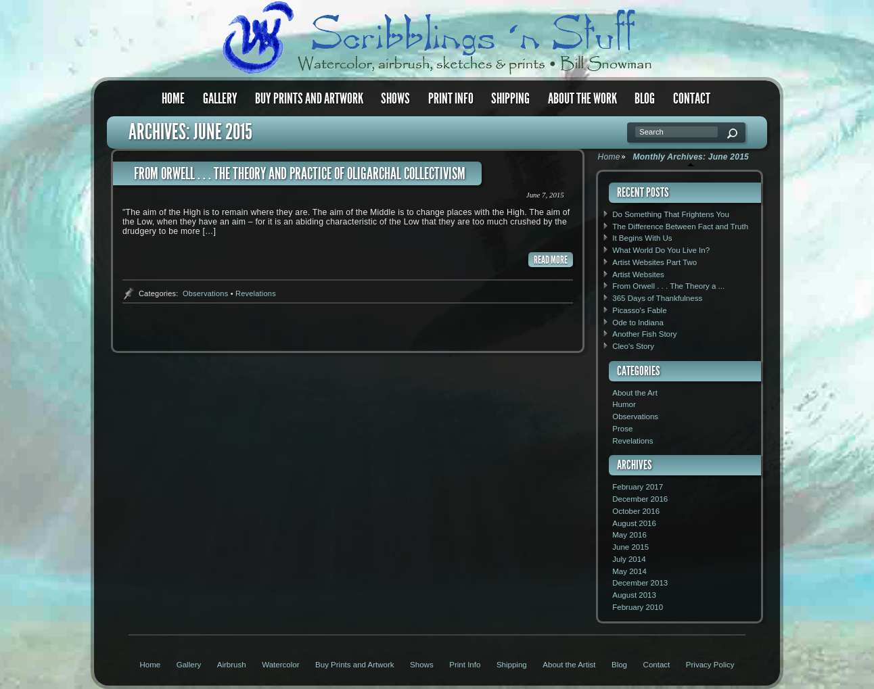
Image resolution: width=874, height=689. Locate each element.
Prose (622, 429)
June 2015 (630, 547)
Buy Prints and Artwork (309, 98)
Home (173, 98)
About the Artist (569, 665)
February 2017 (637, 487)
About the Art (635, 393)
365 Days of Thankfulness (657, 298)
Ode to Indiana (638, 322)
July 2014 (628, 559)
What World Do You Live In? (661, 250)
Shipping (510, 98)
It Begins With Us (642, 238)
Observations (205, 293)
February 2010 (637, 607)
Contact (691, 98)
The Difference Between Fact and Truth (680, 226)
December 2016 (640, 499)
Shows (395, 98)
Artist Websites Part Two (654, 262)
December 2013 (640, 583)
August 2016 (634, 523)
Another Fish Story (644, 334)
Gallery (220, 98)
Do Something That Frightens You (670, 214)
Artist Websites (638, 274)
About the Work (582, 98)
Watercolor (280, 665)
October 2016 (636, 511)
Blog (645, 98)
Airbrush (231, 665)
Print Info (451, 98)
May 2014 (629, 571)
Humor (624, 404)
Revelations (255, 293)
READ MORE (551, 260)
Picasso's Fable (639, 310)
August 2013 (634, 595)
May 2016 (629, 535)
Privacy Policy (710, 665)
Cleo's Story (633, 346)
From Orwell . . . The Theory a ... (668, 286)
